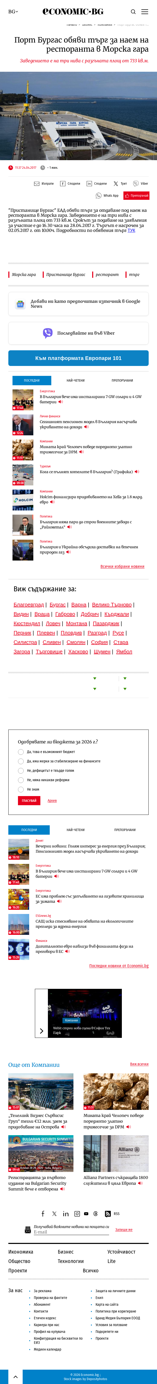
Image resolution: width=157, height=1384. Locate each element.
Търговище (49, 651)
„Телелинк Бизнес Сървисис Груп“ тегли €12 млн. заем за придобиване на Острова (37, 1121)
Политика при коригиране (116, 1311)
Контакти (41, 1311)
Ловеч (53, 623)
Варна (78, 604)
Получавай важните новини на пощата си (71, 1227)
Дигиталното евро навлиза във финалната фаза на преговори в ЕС (84, 949)
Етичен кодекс (45, 1318)
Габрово (65, 614)
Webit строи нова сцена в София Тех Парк (81, 1030)
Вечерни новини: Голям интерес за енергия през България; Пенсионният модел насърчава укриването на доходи (91, 849)
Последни (32, 380)
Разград (97, 633)
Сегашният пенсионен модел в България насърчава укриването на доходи (88, 424)
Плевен (46, 633)
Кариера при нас (46, 1325)
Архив (52, 801)
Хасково (78, 651)
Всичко (91, 1270)
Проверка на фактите (50, 1298)
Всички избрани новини (123, 566)
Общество (19, 1261)
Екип (99, 1298)
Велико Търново (112, 604)
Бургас (58, 604)
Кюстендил (27, 623)
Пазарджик (106, 623)
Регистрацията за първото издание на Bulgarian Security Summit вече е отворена (37, 1183)
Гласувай (29, 801)
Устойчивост (121, 1251)
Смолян (76, 642)
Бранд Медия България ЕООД (118, 1318)
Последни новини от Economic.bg (119, 966)
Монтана (76, 623)
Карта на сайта (107, 1304)
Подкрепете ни (107, 1331)
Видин (21, 614)
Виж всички (139, 1064)
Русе (118, 633)
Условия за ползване (111, 1325)
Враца (41, 614)
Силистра (25, 642)
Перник (22, 633)
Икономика (20, 1251)
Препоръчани (122, 380)
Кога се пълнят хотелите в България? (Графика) (89, 471)
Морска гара (24, 274)
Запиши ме (124, 1230)
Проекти (17, 1270)
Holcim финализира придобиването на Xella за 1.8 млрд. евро (91, 499)
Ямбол (124, 651)
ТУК (131, 230)
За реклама (43, 1291)
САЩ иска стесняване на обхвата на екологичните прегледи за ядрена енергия (84, 924)
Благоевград (29, 604)
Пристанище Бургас (65, 274)
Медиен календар (47, 1349)
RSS (112, 1214)
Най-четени (76, 380)
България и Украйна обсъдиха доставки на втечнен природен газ (89, 550)
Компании (71, 1020)
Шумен (102, 651)
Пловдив (71, 633)
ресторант (107, 274)
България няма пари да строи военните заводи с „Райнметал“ (86, 524)
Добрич (90, 614)
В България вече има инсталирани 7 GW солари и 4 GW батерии (91, 399)
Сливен (52, 642)
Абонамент (42, 1304)
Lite (112, 1261)
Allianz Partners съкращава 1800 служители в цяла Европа (116, 1180)
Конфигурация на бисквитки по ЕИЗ (58, 1340)
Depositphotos (97, 1379)
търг (134, 274)
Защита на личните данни (116, 1291)
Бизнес (66, 1251)
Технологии (71, 1261)
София (99, 642)
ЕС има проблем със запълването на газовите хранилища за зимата (90, 899)
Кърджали (116, 614)
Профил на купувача (49, 1331)
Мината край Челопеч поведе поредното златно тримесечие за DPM (86, 449)
